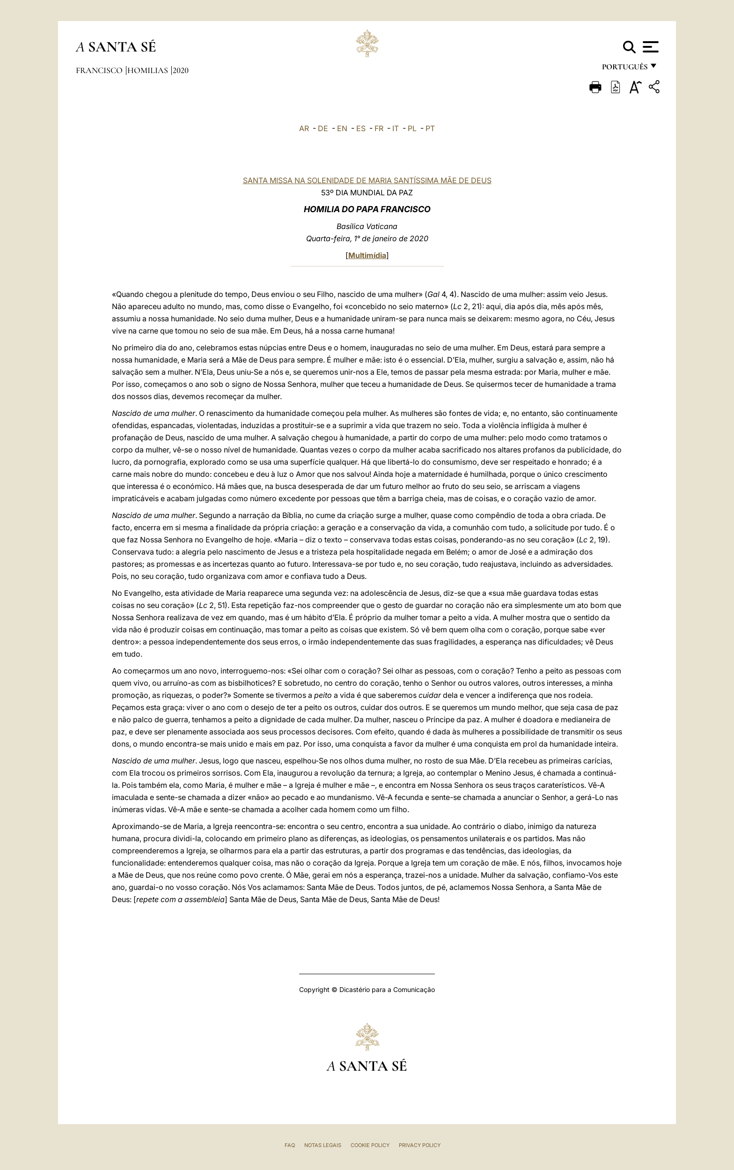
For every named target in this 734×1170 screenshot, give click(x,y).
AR (304, 128)
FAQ (290, 1145)
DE (323, 128)
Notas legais (322, 1145)
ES (361, 128)
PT (430, 128)
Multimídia (367, 255)
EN (342, 128)
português (624, 69)
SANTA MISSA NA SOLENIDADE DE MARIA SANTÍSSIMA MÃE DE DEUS (367, 180)
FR (378, 128)
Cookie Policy (370, 1145)
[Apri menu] (649, 47)
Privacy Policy (419, 1145)
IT (395, 128)
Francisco (100, 70)
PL (412, 128)
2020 (181, 70)
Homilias (148, 70)
